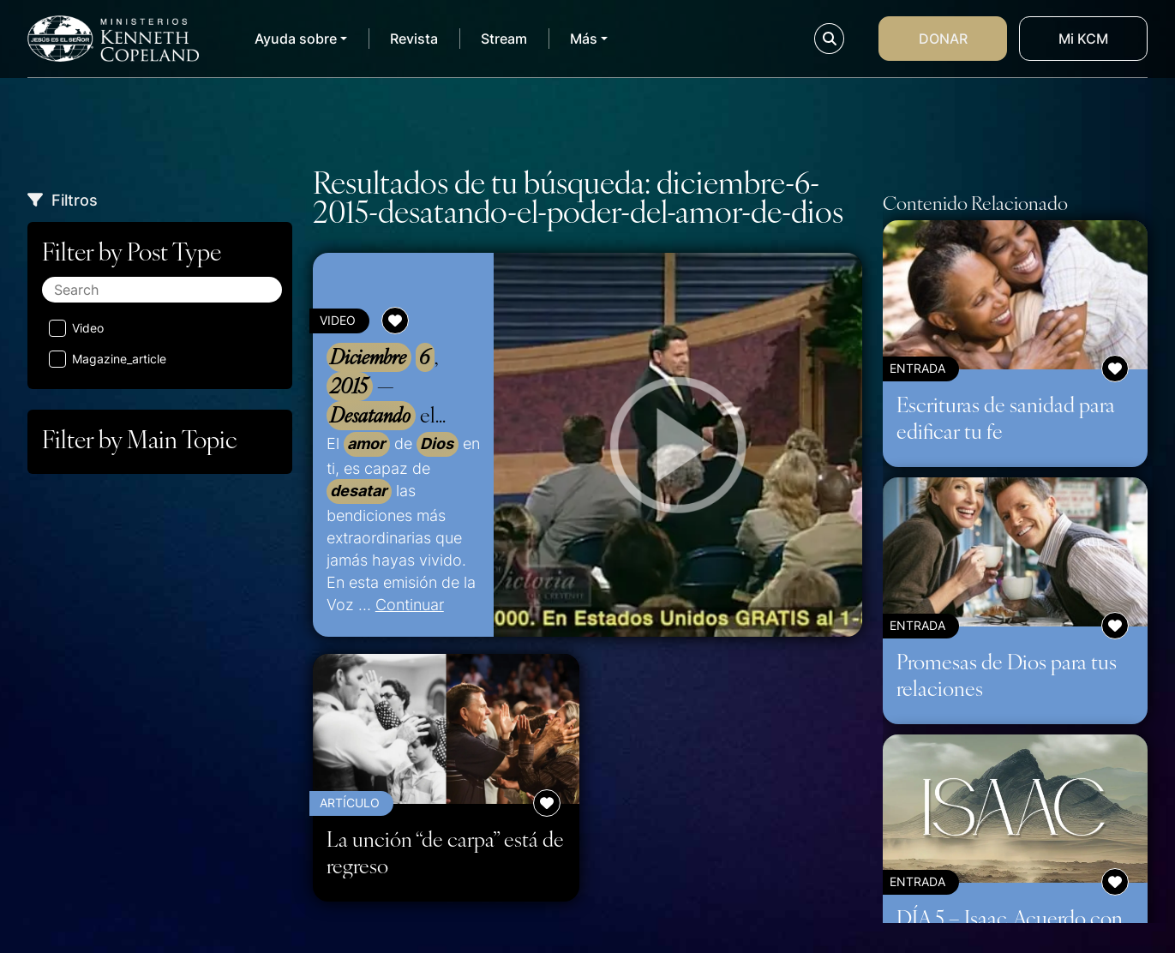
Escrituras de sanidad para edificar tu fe (1005, 417)
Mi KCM (1083, 38)
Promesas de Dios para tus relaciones (1006, 674)
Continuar (409, 604)
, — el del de (395, 386)
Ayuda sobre (296, 38)
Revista (414, 38)
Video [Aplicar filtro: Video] (76, 328)
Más (583, 38)
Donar (943, 38)
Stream (504, 38)
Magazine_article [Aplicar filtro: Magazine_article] (107, 359)
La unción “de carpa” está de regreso (445, 851)
